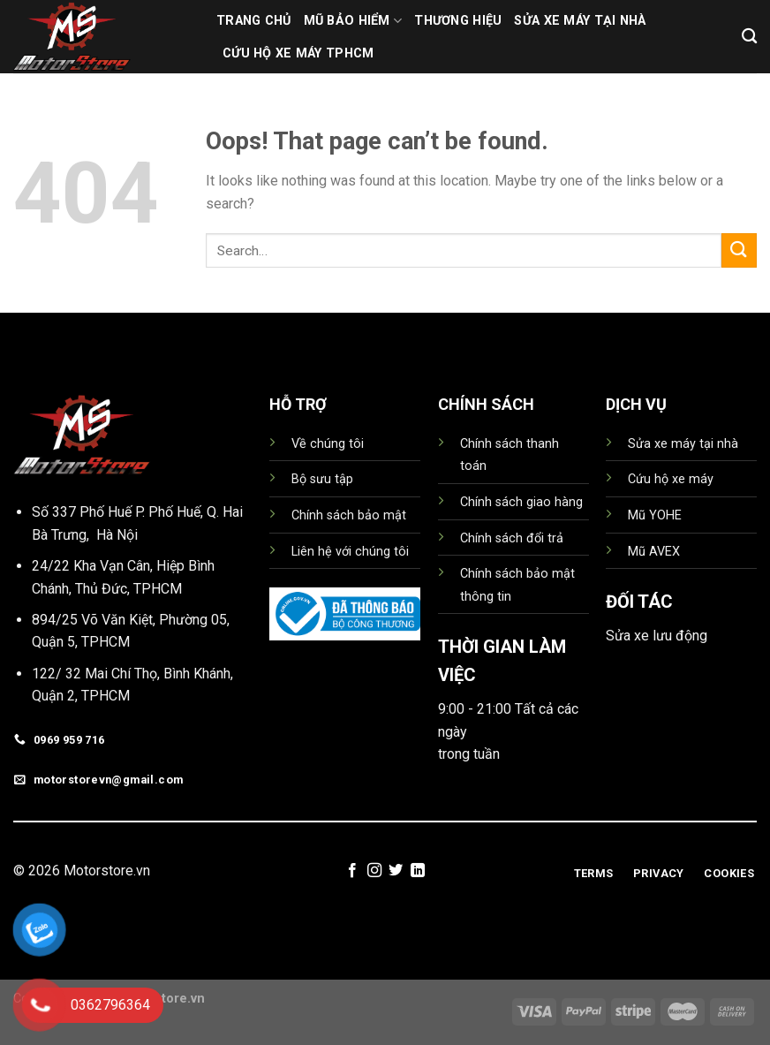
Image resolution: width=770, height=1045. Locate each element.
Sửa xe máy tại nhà (579, 20)
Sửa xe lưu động (656, 635)
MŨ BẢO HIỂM (353, 20)
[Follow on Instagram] (374, 871)
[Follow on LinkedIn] (418, 871)
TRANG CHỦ (253, 20)
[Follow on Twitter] (396, 871)
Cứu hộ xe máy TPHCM (298, 53)
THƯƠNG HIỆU (458, 20)
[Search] (749, 37)
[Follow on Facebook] (352, 871)
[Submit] (739, 250)
